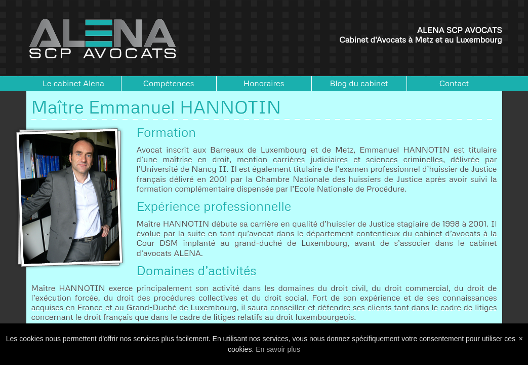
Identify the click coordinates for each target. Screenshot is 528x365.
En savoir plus (278, 349)
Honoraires (264, 83)
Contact (454, 83)
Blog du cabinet (359, 83)
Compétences (168, 83)
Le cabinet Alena (73, 83)
